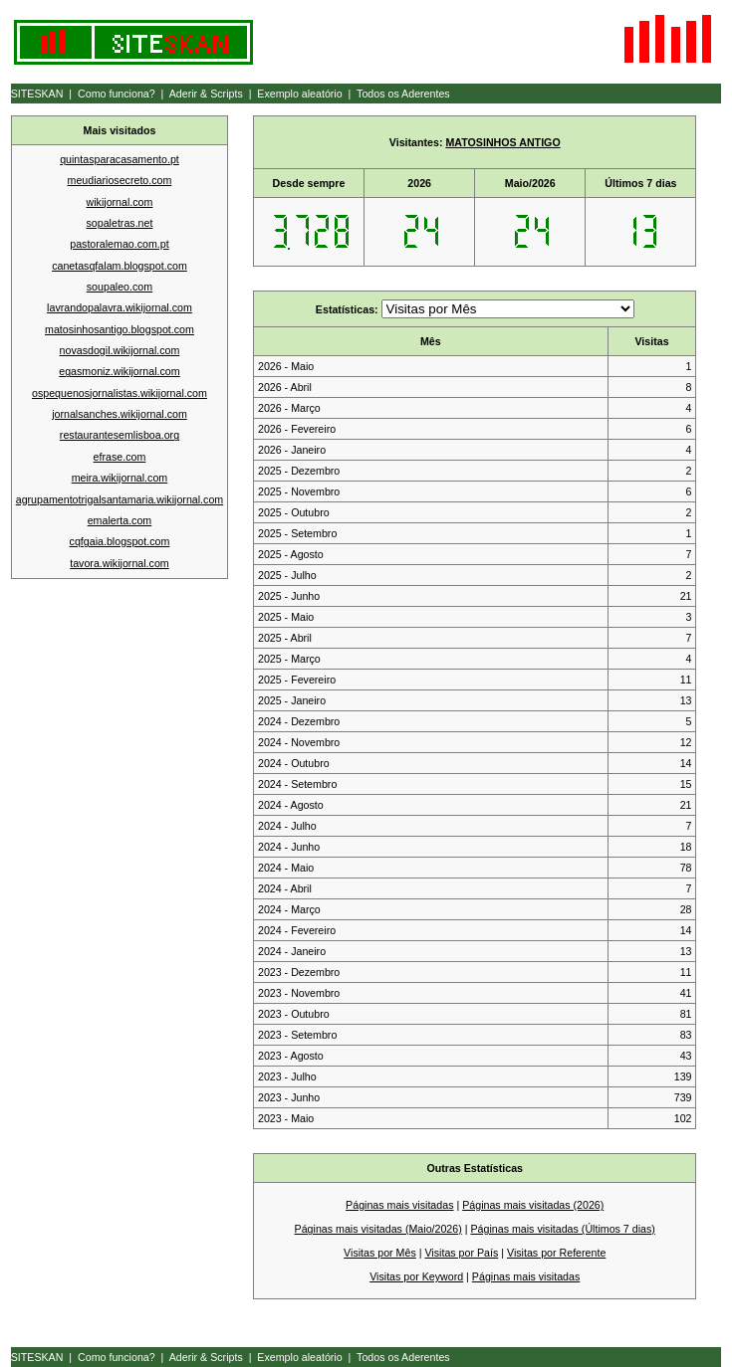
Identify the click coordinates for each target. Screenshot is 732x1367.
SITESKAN (37, 93)
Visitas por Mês (380, 1253)
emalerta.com (120, 520)
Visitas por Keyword (416, 1276)
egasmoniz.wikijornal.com (119, 371)
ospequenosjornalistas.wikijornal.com (119, 393)
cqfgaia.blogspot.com (120, 541)
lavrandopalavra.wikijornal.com (119, 307)
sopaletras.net (119, 223)
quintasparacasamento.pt (119, 159)
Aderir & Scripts (206, 93)
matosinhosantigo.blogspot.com (119, 329)
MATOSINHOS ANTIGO (502, 142)
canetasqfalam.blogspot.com (119, 266)
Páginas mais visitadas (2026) (533, 1205)
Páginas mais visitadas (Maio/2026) (378, 1229)
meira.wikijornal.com (120, 478)
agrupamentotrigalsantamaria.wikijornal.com (119, 499)
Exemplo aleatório (299, 93)
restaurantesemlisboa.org (119, 435)
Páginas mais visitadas (399, 1205)
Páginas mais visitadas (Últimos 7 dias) (562, 1229)
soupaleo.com (119, 287)
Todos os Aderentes (403, 93)
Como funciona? (116, 93)
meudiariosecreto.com (120, 180)
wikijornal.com (120, 202)
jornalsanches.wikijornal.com (119, 414)
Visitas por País (461, 1253)
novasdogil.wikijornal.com (120, 350)
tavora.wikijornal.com (119, 563)
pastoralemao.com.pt (119, 244)
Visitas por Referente (556, 1253)
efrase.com (120, 457)
